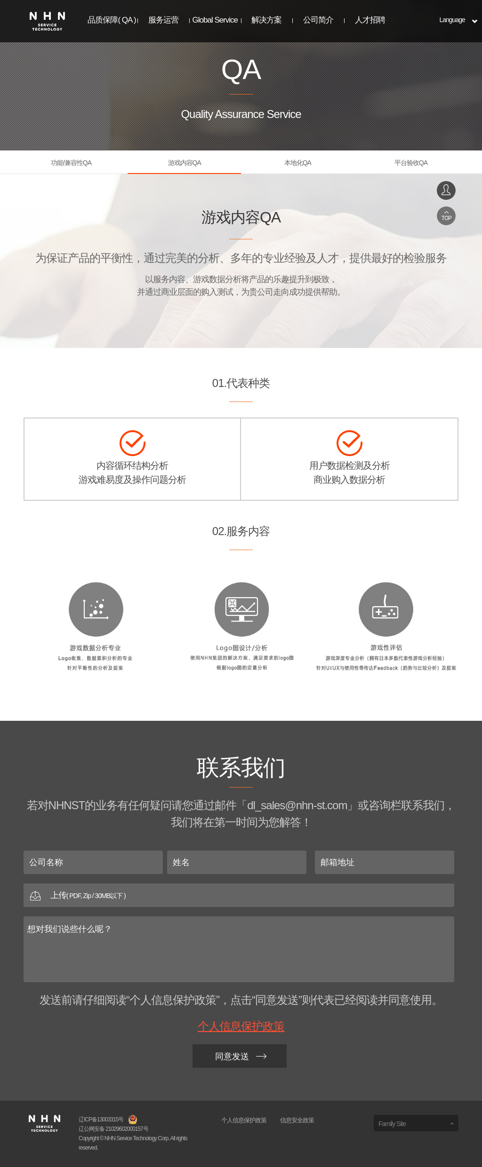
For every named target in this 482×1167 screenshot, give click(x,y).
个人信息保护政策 (241, 1026)
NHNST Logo (47, 21)
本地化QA (297, 162)
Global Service (215, 20)
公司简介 (318, 20)
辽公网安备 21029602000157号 (113, 1129)
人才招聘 (370, 20)
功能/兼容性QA (71, 162)
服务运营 (163, 20)
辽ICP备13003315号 (101, 1119)
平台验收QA (410, 162)
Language (452, 20)
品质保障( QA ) (112, 20)
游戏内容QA (184, 162)
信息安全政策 (297, 1120)
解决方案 (266, 20)
